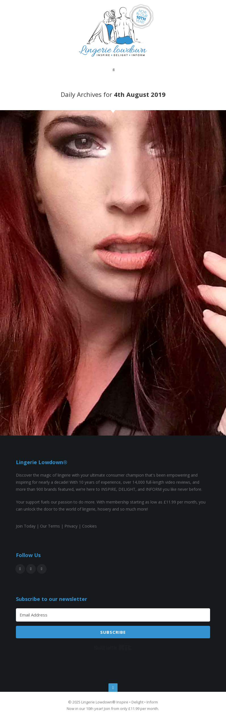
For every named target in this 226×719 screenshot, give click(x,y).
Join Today (25, 526)
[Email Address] (113, 615)
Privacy (71, 526)
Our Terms (50, 526)
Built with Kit (113, 648)
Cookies (89, 526)
